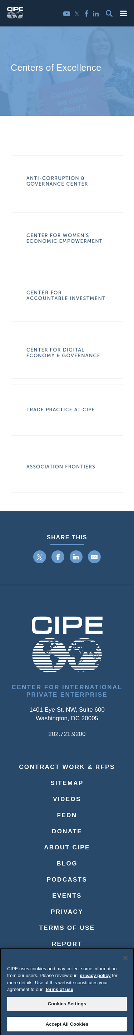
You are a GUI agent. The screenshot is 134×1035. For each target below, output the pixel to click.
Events (66, 895)
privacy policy (95, 978)
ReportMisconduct (67, 949)
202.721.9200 (67, 734)
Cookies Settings (67, 1006)
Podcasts (67, 879)
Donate (67, 831)
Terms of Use (67, 927)
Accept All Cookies (67, 1027)
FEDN (67, 815)
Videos (67, 799)
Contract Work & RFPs (67, 767)
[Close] (125, 961)
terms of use (59, 992)
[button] (123, 13)
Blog (67, 863)
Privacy (67, 911)
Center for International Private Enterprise (67, 691)
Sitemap (66, 783)
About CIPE (67, 847)
